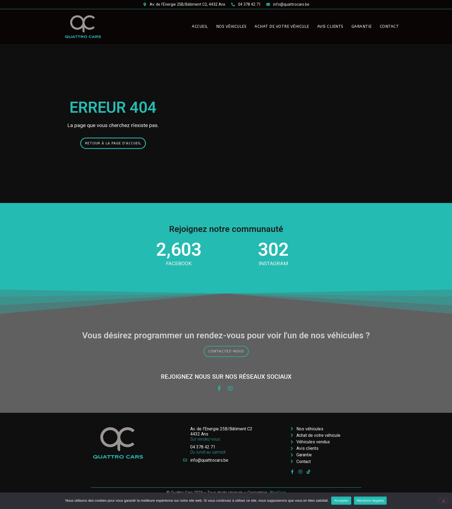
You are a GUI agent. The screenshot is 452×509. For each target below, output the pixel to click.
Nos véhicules (231, 26)
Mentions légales (370, 500)
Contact (389, 26)
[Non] (443, 500)
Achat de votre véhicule (282, 26)
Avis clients (330, 26)
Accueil (200, 26)
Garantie (361, 26)
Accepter (341, 500)
